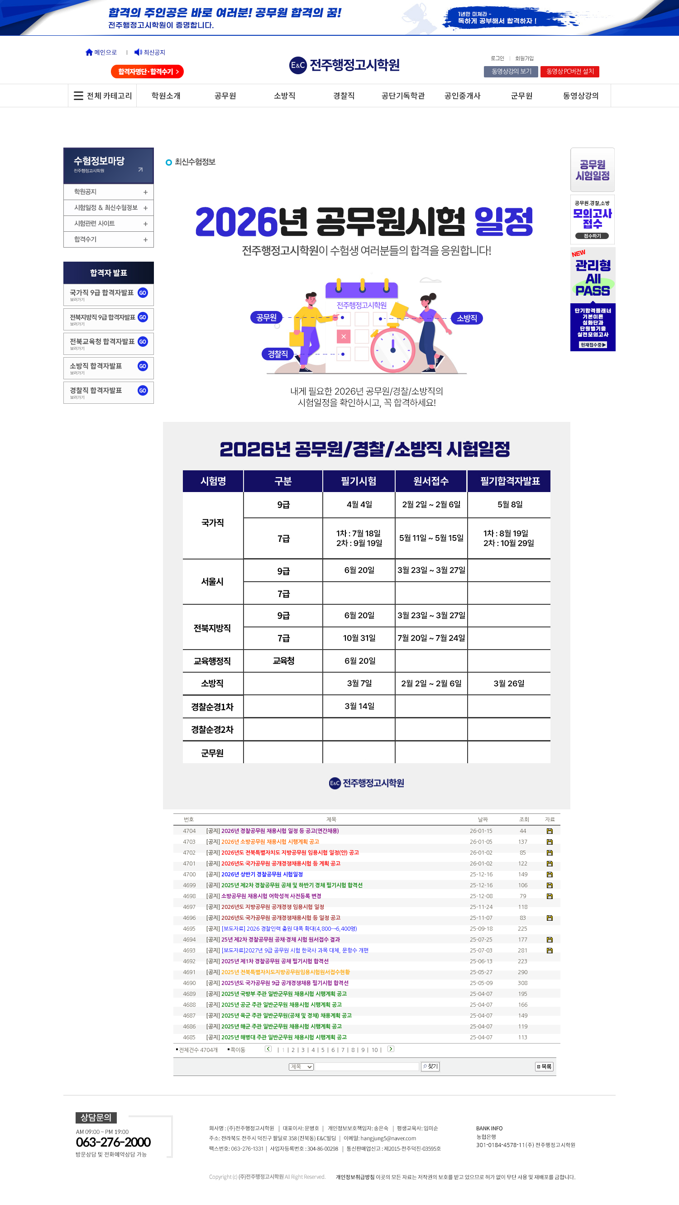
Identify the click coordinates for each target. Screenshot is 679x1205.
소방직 (285, 95)
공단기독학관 (403, 95)
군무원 (522, 95)
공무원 (225, 95)
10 (374, 1050)
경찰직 (344, 95)
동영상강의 (581, 95)
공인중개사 (463, 95)
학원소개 (166, 95)
